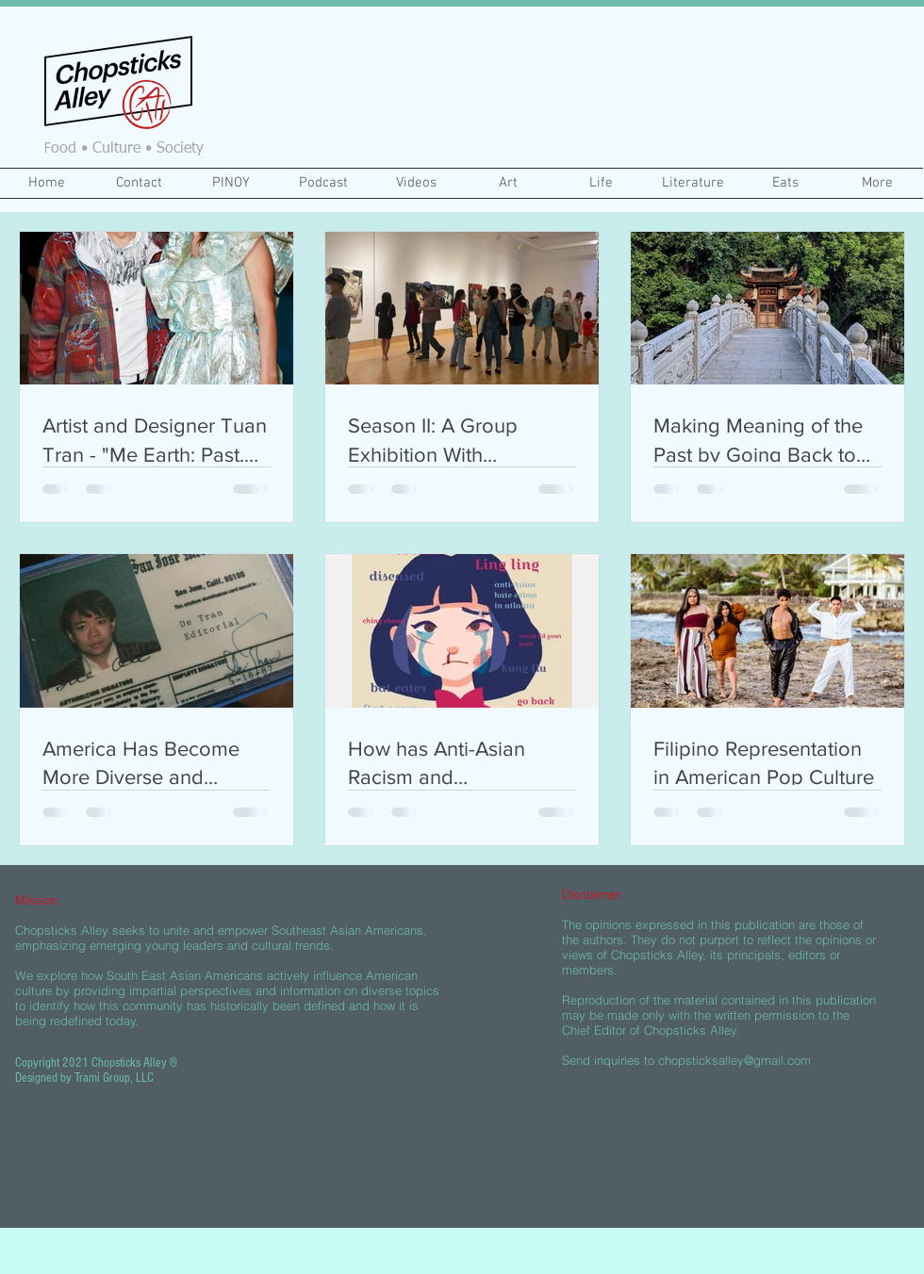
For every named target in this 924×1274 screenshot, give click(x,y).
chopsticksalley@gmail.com (734, 1060)
